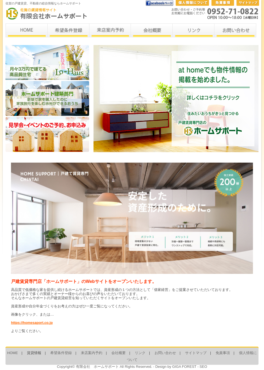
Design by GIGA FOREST (175, 367)
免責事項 (223, 353)
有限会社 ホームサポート (97, 367)
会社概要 (118, 353)
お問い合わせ (165, 353)
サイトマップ (196, 353)
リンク (140, 353)
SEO (203, 367)
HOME (12, 353)
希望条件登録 (61, 353)
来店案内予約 (91, 353)
